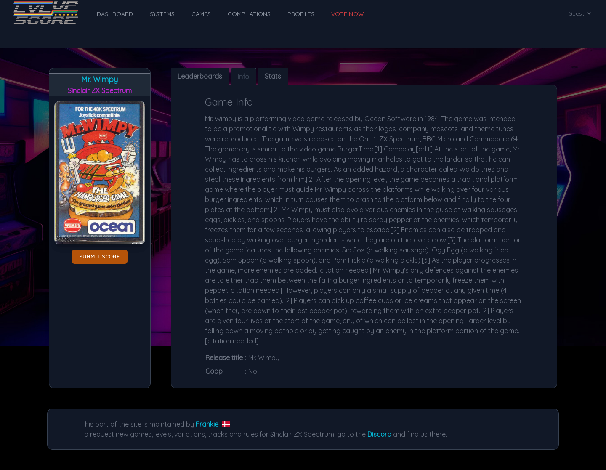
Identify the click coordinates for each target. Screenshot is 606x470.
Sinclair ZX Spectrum (100, 90)
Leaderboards (200, 76)
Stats (273, 76)
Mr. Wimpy (99, 79)
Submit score (99, 256)
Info (243, 76)
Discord (379, 434)
